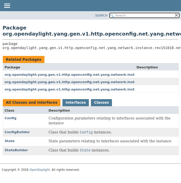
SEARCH (101, 15)
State (9, 141)
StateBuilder (16, 150)
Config (11, 118)
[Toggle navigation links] (7, 6)
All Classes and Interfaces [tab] (31, 102)
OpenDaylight (39, 170)
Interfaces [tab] (75, 102)
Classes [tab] (101, 102)
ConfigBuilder (17, 132)
